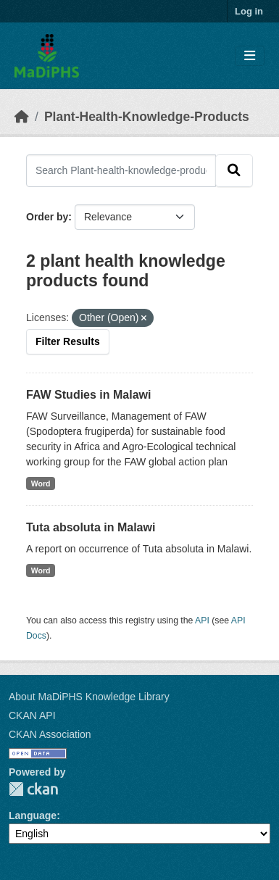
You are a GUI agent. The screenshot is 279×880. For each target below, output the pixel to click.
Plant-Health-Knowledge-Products (146, 116)
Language (33, 815)
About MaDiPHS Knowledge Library (89, 696)
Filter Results (68, 341)
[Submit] (234, 170)
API (202, 620)
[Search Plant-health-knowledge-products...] (121, 170)
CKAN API (32, 715)
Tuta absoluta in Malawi (90, 527)
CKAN (33, 789)
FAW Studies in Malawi (88, 395)
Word (41, 483)
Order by (47, 217)
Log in (249, 11)
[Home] (21, 116)
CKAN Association (50, 734)
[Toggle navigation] (250, 56)
